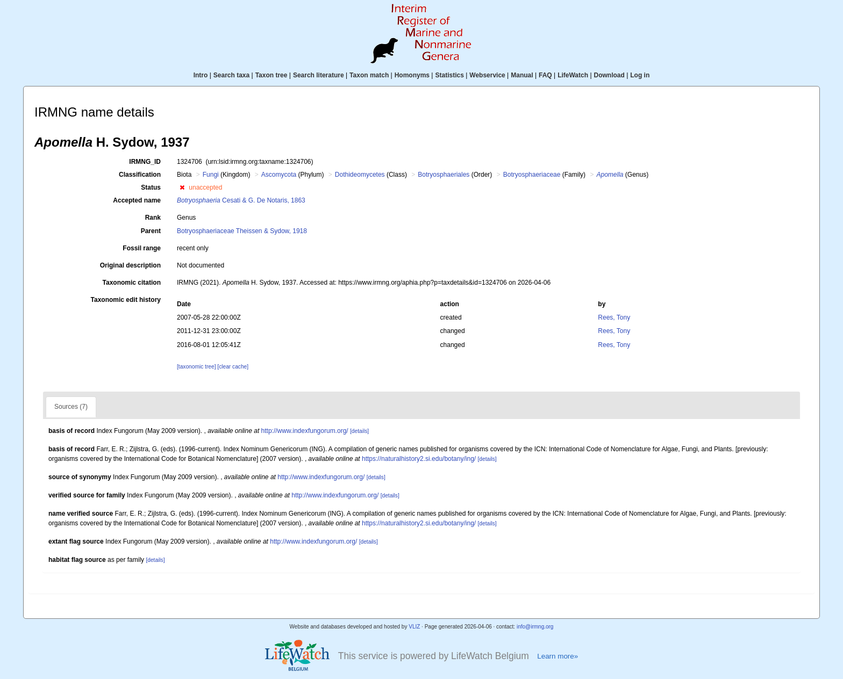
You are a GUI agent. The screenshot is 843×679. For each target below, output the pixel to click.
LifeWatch (573, 75)
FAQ (545, 75)
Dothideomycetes (360, 174)
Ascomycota (278, 174)
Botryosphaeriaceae (532, 174)
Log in (639, 75)
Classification (140, 174)
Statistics (449, 75)
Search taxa (231, 75)
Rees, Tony (614, 317)
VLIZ (414, 627)
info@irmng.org (535, 627)
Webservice (487, 75)
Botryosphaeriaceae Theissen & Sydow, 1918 (242, 231)
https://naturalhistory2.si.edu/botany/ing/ (419, 459)
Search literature (318, 75)
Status (151, 187)
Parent (151, 231)
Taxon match (369, 75)
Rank (153, 217)
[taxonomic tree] (196, 367)
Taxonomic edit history (126, 300)
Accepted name (137, 200)
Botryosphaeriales (443, 174)
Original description (130, 265)
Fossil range (142, 248)
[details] (359, 431)
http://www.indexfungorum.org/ (304, 431)
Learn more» (557, 656)
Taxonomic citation (132, 282)
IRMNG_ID (145, 161)
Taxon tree (271, 75)
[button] (182, 187)
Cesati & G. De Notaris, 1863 (241, 200)
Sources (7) (71, 406)
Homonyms (412, 75)
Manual (522, 75)
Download (609, 75)
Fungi (211, 174)
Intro (201, 75)
